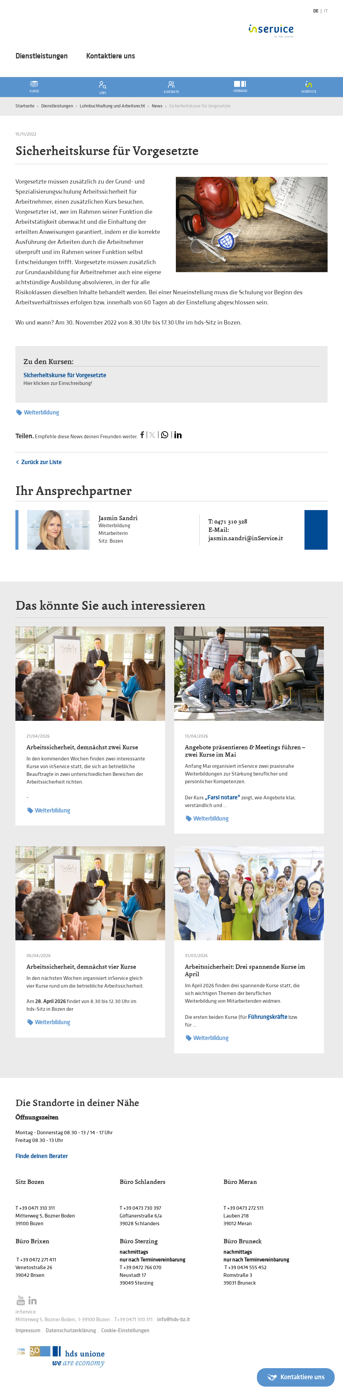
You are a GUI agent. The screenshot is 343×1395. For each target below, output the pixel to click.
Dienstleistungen (41, 56)
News (157, 106)
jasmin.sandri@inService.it (245, 538)
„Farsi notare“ (222, 797)
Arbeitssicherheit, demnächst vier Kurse (81, 966)
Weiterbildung (37, 412)
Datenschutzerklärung (71, 1331)
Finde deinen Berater (41, 1156)
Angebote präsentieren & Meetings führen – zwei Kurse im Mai (245, 750)
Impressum (27, 1331)
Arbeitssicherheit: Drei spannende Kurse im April (245, 970)
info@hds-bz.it (173, 1319)
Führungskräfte (267, 1016)
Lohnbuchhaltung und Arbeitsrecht (112, 106)
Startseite (25, 106)
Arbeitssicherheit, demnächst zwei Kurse (82, 747)
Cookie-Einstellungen (125, 1331)
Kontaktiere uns (110, 56)
